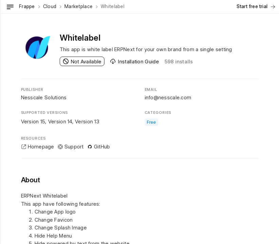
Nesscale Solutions (44, 97)
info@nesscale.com (168, 97)
